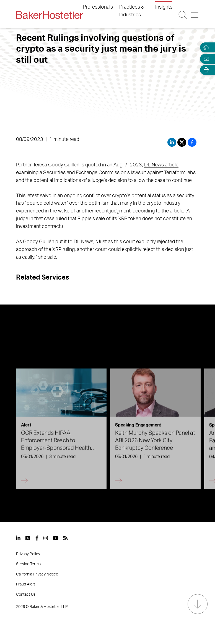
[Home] (205, 47)
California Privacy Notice (37, 574)
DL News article (161, 165)
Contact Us (25, 595)
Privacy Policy (28, 554)
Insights (163, 7)
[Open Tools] (205, 70)
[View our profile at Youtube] (55, 538)
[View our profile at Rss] (65, 538)
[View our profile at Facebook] (36, 538)
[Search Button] (182, 15)
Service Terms (28, 564)
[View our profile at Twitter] (27, 538)
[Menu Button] (195, 15)
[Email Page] (205, 58)
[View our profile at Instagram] (45, 538)
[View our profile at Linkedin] (18, 538)
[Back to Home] (49, 15)
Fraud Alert (25, 584)
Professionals (98, 7)
